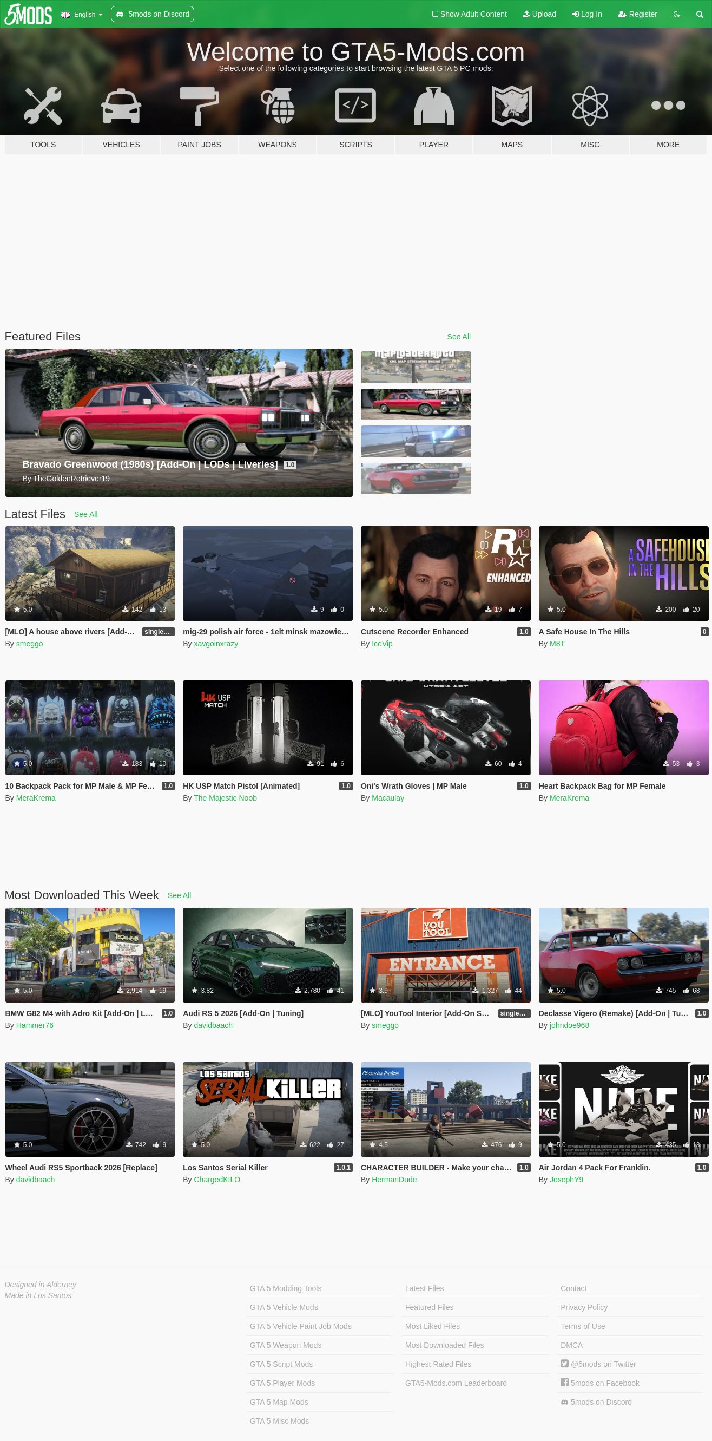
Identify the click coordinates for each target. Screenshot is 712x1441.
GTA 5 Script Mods (281, 1364)
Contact (573, 1288)
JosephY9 (566, 1179)
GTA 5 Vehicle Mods (284, 1307)
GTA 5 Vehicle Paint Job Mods (301, 1326)
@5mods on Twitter (598, 1364)
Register (637, 14)
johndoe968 (569, 1025)
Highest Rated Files (438, 1364)
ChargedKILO (217, 1179)
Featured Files (429, 1307)
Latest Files (424, 1288)
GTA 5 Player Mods (282, 1383)
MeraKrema (36, 798)
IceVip (382, 643)
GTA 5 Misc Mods (279, 1421)
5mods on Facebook (600, 1383)
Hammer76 (35, 1025)
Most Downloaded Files (444, 1345)
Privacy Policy (584, 1307)
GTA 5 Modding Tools (286, 1288)
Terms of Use (583, 1326)
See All (459, 336)
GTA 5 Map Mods (279, 1402)
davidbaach (213, 1025)
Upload (539, 14)
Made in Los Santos (38, 1295)
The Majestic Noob (225, 798)
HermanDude (394, 1179)
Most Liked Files (432, 1326)
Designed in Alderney (41, 1284)
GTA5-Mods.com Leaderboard (456, 1383)
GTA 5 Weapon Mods (286, 1345)
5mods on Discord (596, 1402)
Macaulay (388, 798)
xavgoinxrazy (216, 643)
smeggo (29, 643)
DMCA (572, 1345)
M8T (557, 643)
